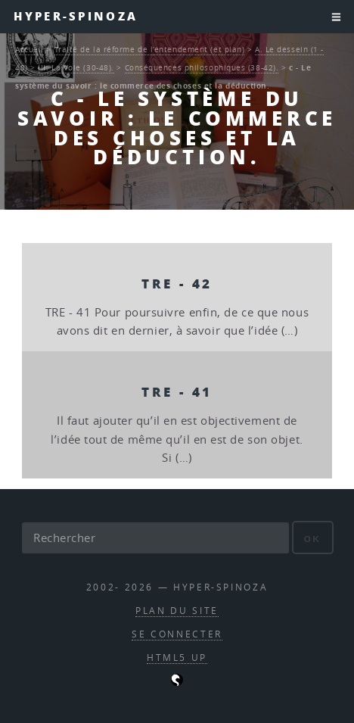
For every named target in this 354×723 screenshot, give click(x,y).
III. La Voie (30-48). (76, 67)
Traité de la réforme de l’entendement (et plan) (149, 49)
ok (312, 539)
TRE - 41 (177, 391)
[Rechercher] (155, 537)
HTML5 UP (177, 657)
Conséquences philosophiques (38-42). (202, 67)
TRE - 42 (177, 283)
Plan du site (177, 610)
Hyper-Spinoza (76, 16)
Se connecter (177, 634)
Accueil (29, 49)
